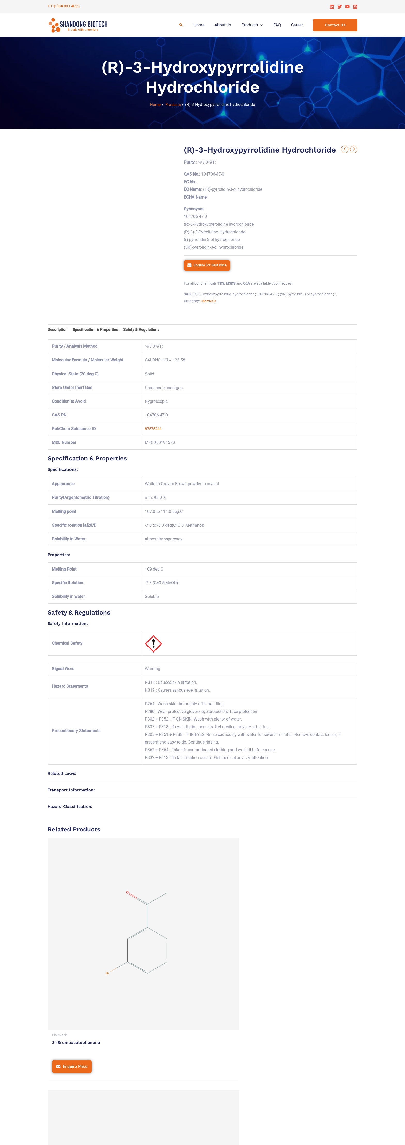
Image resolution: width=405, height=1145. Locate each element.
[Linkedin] (332, 6)
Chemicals (209, 302)
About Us (230, 24)
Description (58, 330)
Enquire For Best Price (212, 265)
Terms (250, 1136)
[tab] (58, 331)
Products (255, 24)
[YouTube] (347, 6)
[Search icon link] (191, 25)
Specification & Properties (98, 330)
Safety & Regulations (146, 330)
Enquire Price (75, 950)
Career (298, 24)
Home (208, 24)
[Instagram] (355, 6)
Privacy (233, 1136)
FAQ (280, 24)
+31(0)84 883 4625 (63, 6)
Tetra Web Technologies (335, 1136)
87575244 (154, 430)
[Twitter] (339, 6)
